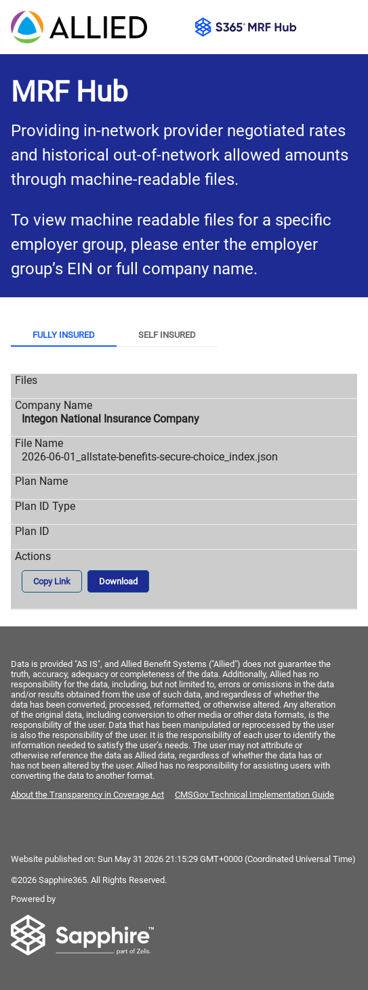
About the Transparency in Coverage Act (87, 795)
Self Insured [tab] (167, 335)
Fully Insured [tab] (64, 335)
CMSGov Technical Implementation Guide (254, 795)
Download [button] (118, 581)
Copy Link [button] (51, 581)
